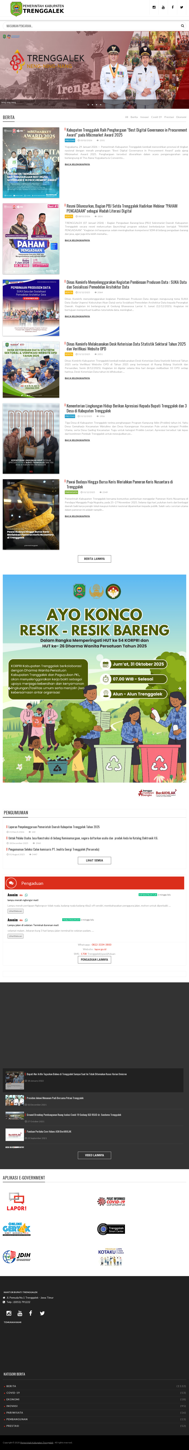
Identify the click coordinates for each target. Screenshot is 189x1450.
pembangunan (17, 1419)
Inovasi (144, 117)
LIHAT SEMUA (94, 860)
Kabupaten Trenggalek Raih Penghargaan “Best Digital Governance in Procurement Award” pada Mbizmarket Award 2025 (127, 132)
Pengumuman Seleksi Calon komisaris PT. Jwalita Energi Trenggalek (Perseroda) (53, 849)
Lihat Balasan (15, 911)
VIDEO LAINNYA (94, 1155)
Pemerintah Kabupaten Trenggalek (36, 1442)
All (126, 117)
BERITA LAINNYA (94, 559)
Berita (134, 117)
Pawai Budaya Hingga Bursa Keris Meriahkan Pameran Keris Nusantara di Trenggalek (120, 484)
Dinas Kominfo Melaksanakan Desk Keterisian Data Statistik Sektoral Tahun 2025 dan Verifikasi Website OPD (126, 346)
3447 (33, 854)
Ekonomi (181, 117)
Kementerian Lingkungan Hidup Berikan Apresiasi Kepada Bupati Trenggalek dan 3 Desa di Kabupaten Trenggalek (127, 408)
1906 (101, 416)
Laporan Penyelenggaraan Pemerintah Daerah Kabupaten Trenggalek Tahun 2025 (54, 827)
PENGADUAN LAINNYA (94, 959)
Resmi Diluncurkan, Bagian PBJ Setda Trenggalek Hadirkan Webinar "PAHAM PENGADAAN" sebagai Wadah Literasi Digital (122, 208)
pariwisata (71, 492)
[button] (9, 689)
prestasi (70, 140)
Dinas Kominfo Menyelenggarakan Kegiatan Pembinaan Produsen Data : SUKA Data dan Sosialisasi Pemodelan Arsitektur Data (127, 284)
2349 (103, 492)
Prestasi (169, 117)
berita (69, 216)
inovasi (12, 1406)
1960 (37, 843)
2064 (98, 292)
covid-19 (13, 1392)
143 (32, 832)
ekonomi (13, 1399)
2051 (98, 354)
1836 (98, 216)
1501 (101, 140)
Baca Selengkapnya (77, 164)
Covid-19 (156, 117)
